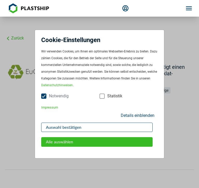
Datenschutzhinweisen (57, 85)
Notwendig (59, 96)
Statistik (114, 96)
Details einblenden (137, 115)
